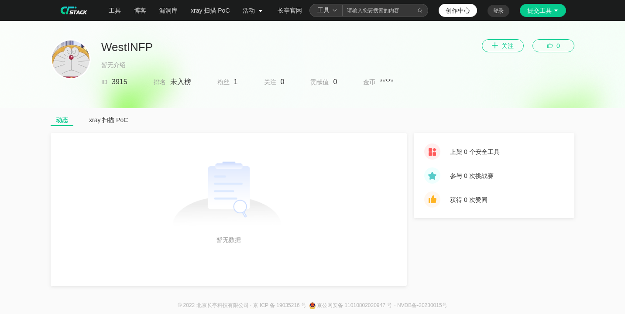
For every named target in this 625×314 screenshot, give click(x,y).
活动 (253, 10)
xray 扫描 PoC (210, 10)
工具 (115, 10)
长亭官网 (290, 10)
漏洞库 (168, 10)
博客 (140, 10)
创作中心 (458, 10)
